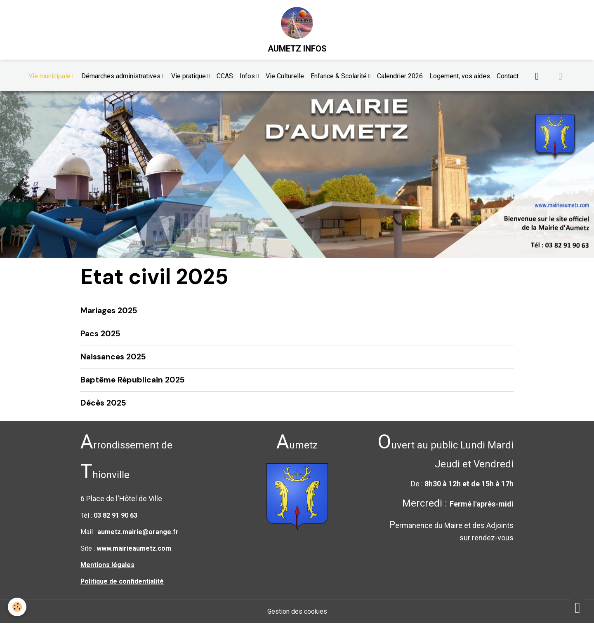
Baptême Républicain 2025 (132, 380)
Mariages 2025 (108, 311)
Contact (508, 76)
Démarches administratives (121, 76)
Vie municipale (50, 76)
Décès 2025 (103, 404)
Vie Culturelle (285, 76)
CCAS (225, 76)
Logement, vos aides (459, 76)
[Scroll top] (577, 607)
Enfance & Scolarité (339, 76)
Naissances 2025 (113, 357)
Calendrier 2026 (400, 76)
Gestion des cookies (297, 612)
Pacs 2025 (100, 334)
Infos (248, 76)
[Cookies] (17, 607)
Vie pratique (189, 76)
